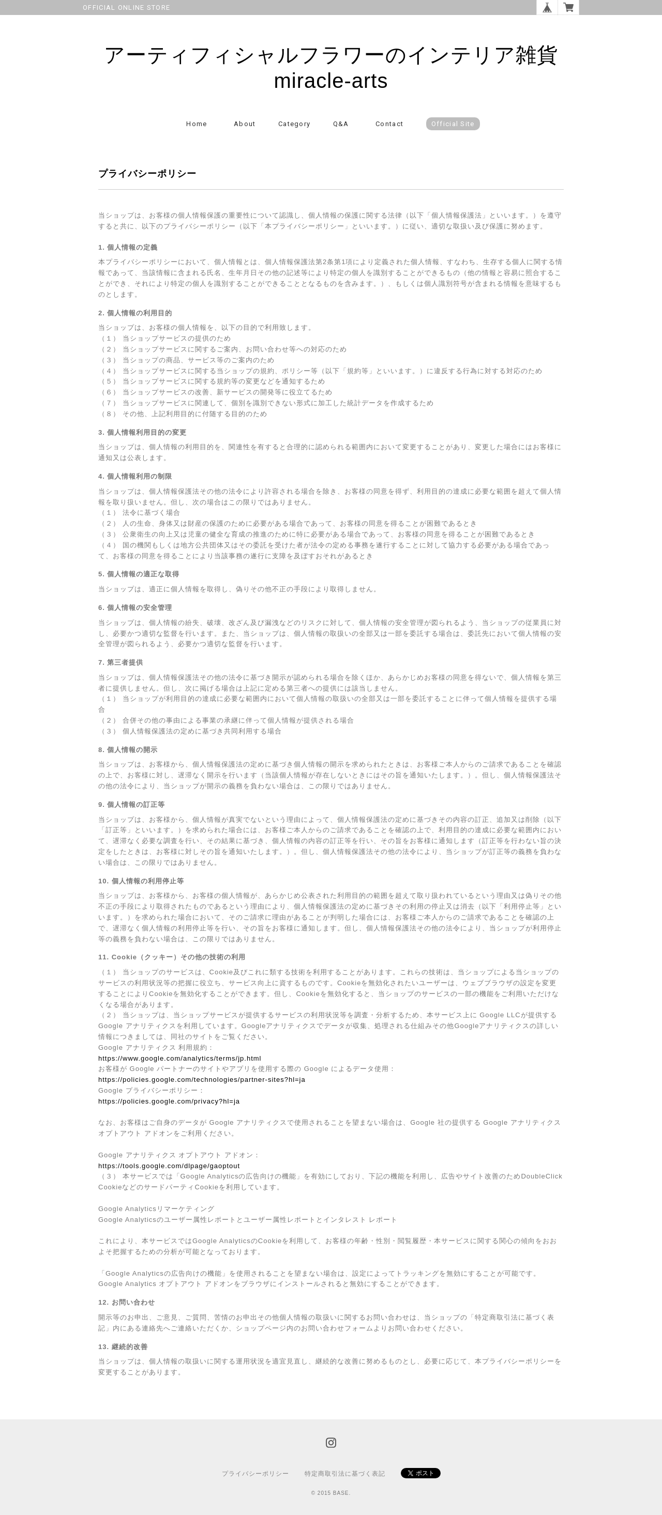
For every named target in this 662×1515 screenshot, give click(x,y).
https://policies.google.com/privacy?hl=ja (169, 1101)
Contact (389, 124)
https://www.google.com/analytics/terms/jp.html (180, 1058)
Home (196, 124)
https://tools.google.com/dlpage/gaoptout (169, 1166)
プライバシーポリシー (255, 1473)
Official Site (453, 124)
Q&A (341, 124)
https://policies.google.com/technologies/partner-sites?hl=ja (202, 1079)
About (245, 124)
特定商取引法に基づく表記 (345, 1473)
